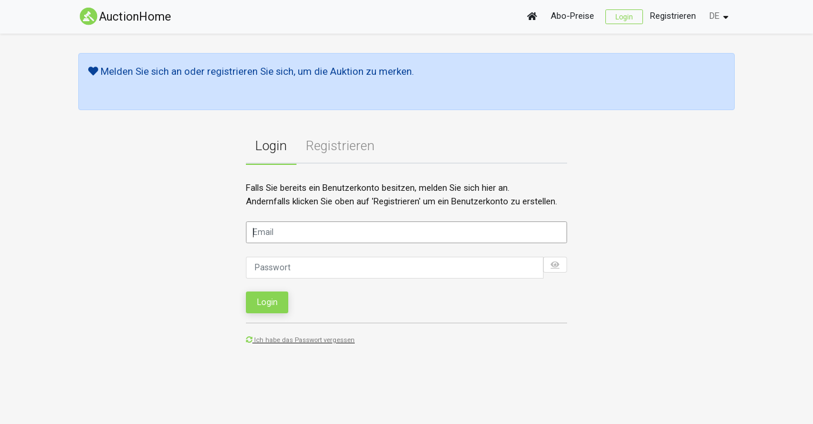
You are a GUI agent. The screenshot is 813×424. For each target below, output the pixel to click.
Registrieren (673, 16)
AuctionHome (124, 16)
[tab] (271, 146)
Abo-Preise (572, 16)
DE (714, 16)
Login (624, 16)
